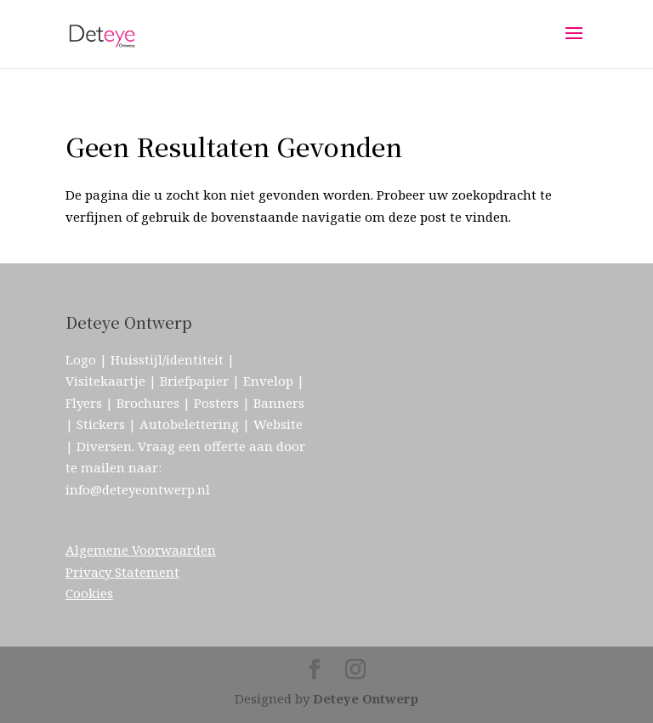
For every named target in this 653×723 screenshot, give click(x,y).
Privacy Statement (122, 571)
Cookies (89, 593)
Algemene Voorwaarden (140, 549)
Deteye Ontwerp (365, 698)
